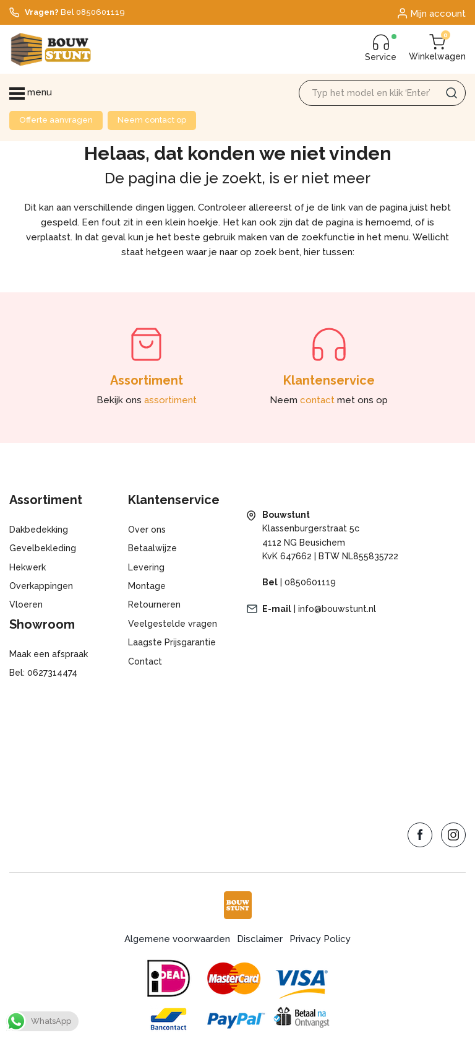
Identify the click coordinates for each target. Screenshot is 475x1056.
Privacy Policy (320, 939)
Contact (145, 661)
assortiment (170, 400)
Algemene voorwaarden (177, 939)
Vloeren (26, 604)
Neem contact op (152, 119)
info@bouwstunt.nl (337, 609)
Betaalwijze (152, 548)
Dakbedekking (38, 530)
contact (317, 400)
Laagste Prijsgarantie (172, 642)
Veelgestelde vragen (172, 624)
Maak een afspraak (48, 654)
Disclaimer (260, 939)
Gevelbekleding (42, 548)
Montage (147, 586)
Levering (146, 567)
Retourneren (154, 604)
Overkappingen (41, 586)
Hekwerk (27, 567)
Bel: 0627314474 (43, 673)
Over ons (147, 530)
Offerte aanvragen (56, 119)
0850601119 (310, 582)
